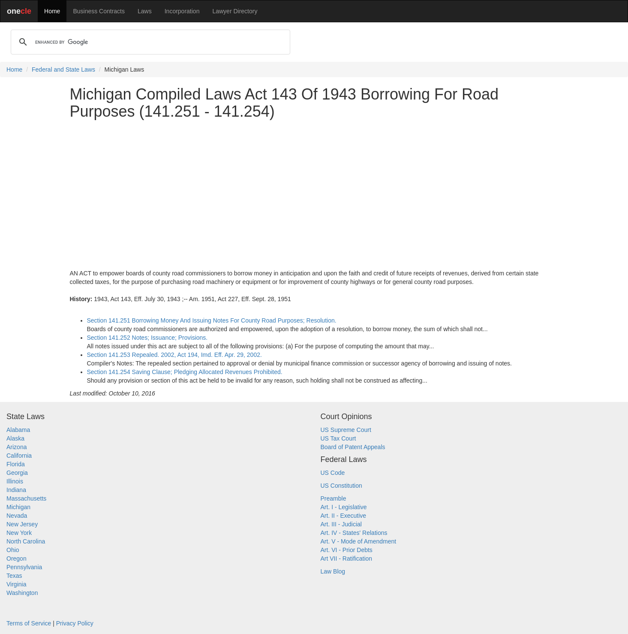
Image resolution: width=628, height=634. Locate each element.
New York (19, 532)
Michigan (18, 507)
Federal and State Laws (63, 69)
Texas (14, 575)
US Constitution (341, 485)
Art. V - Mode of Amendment (359, 541)
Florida (15, 464)
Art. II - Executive (344, 515)
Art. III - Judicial (341, 524)
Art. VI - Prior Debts (347, 549)
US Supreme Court (346, 429)
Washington (22, 592)
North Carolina (25, 541)
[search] (149, 42)
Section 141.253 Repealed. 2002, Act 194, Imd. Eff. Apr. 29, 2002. (174, 354)
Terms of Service (28, 623)
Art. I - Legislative (344, 507)
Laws (145, 11)
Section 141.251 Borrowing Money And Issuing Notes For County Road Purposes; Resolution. (212, 320)
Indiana (16, 489)
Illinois (14, 481)
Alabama (18, 429)
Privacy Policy (74, 623)
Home (52, 11)
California (19, 455)
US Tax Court (338, 438)
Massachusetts (26, 498)
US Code (333, 472)
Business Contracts (99, 11)
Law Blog (333, 571)
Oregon (16, 558)
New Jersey (22, 524)
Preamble (333, 498)
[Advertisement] (314, 186)
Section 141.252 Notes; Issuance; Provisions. (147, 337)
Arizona (16, 447)
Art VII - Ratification (347, 558)
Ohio (12, 549)
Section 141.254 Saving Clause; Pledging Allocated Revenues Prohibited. (184, 371)
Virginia (16, 584)
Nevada (16, 515)
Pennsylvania (24, 567)
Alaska (15, 438)
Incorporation (182, 11)
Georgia (17, 472)
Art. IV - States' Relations (354, 532)
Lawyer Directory (234, 11)
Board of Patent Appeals (353, 447)
